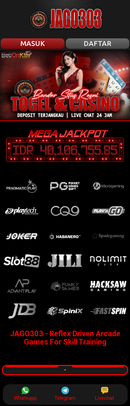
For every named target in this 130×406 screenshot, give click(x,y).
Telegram (65, 394)
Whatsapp (25, 394)
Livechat (104, 394)
